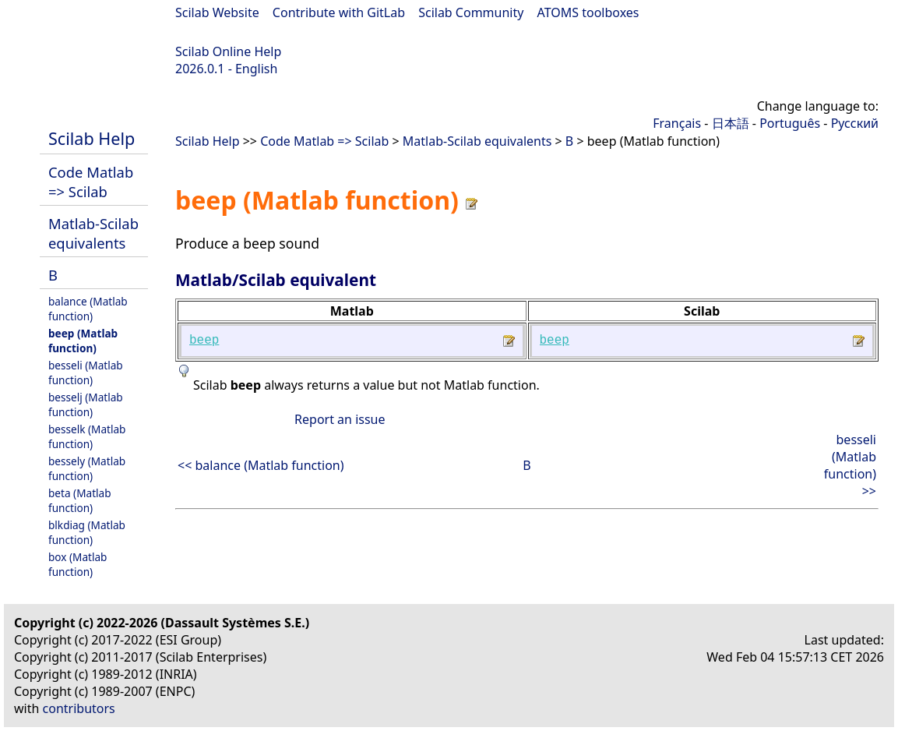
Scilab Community (470, 12)
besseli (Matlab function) (85, 372)
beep (204, 341)
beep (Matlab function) (83, 340)
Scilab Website (217, 12)
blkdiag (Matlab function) (86, 532)
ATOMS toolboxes (588, 12)
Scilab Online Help (228, 51)
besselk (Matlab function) (86, 436)
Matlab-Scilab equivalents (93, 233)
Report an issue (339, 419)
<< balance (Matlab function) (261, 465)
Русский (855, 123)
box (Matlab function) (77, 564)
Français (677, 123)
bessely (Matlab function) (86, 468)
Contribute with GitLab (339, 12)
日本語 (730, 123)
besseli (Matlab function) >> (850, 465)
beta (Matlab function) (79, 500)
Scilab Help (91, 138)
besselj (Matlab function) (85, 404)
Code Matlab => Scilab (90, 181)
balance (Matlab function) (88, 308)
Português (789, 123)
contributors (79, 708)
